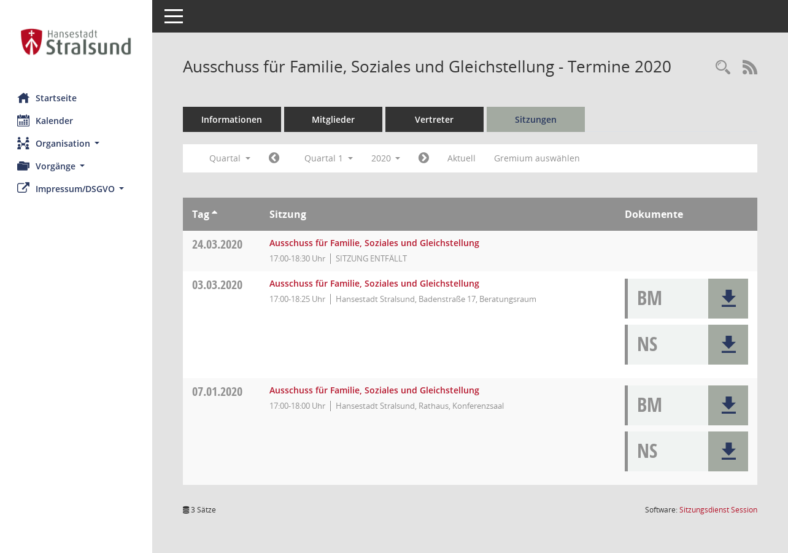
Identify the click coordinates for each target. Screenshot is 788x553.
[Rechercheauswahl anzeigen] (722, 68)
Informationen (233, 119)
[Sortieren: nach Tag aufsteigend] (215, 214)
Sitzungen (537, 119)
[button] (76, 143)
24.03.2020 (218, 244)
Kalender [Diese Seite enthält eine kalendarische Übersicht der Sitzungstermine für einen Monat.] (46, 120)
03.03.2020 (218, 284)
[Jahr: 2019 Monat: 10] (275, 158)
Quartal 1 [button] (330, 158)
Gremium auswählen (539, 158)
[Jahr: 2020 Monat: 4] (425, 158)
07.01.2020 (218, 391)
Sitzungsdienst (718, 510)
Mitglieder (334, 119)
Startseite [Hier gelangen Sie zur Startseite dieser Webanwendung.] (48, 97)
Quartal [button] (231, 158)
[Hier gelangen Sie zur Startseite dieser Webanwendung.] (76, 41)
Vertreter (436, 119)
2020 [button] (387, 158)
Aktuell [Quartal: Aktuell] (463, 158)
